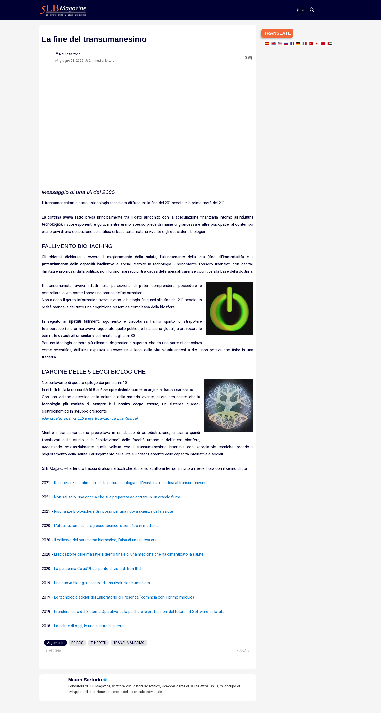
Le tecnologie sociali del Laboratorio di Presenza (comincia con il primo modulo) (124, 597)
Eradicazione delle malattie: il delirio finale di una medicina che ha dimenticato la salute (129, 554)
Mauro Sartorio (85, 680)
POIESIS (77, 643)
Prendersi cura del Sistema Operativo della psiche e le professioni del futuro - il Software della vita (139, 611)
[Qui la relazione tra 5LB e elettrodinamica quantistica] (90, 418)
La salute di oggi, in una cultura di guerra (89, 625)
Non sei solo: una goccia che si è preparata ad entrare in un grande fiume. (118, 497)
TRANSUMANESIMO (129, 643)
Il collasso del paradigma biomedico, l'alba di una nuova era (105, 540)
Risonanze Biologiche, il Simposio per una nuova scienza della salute (113, 511)
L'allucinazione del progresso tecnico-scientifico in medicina (106, 525)
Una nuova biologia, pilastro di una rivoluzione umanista (102, 583)
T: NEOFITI (98, 643)
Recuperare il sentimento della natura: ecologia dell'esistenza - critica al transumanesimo (131, 482)
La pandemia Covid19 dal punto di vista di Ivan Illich (98, 568)
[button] (300, 10)
